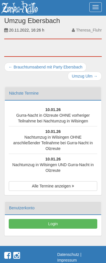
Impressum (67, 260)
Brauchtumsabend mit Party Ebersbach (45, 67)
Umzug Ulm (85, 76)
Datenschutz (68, 254)
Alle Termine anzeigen (53, 186)
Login (53, 224)
